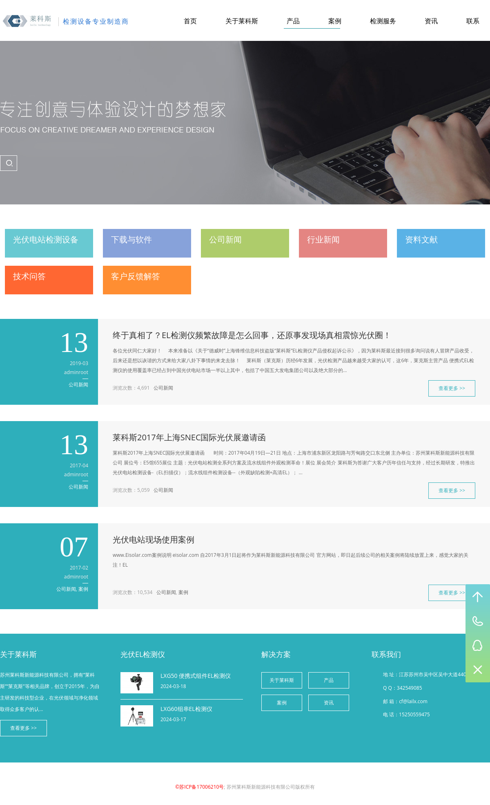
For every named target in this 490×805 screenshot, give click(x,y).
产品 (293, 20)
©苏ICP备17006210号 (199, 786)
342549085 (409, 687)
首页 (190, 20)
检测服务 (383, 20)
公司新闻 (78, 384)
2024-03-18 (173, 686)
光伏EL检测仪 (142, 654)
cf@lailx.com (413, 701)
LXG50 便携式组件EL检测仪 (195, 675)
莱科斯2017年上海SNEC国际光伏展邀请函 (189, 437)
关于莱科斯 (241, 20)
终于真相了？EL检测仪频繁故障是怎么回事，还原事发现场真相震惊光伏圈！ (252, 335)
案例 (334, 20)
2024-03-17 (173, 719)
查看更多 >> (452, 388)
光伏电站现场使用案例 (153, 539)
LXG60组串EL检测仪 (186, 709)
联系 (472, 20)
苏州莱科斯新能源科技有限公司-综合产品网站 (27, 21)
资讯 (431, 20)
